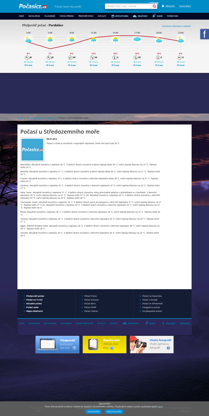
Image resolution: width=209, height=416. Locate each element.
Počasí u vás (172, 16)
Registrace (185, 6)
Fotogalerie (34, 323)
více (160, 406)
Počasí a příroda (67, 16)
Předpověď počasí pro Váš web (57, 344)
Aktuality (102, 16)
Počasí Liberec (91, 311)
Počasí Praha (90, 296)
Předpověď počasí (85, 16)
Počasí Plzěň (90, 307)
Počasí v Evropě (149, 299)
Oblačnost (143, 16)
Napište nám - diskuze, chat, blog (104, 344)
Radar (159, 16)
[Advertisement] (104, 93)
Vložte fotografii (152, 344)
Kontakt (114, 323)
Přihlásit (170, 6)
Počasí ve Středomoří (152, 303)
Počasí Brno (90, 303)
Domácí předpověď (84, 323)
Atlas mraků (49, 16)
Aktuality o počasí (35, 117)
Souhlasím (93, 411)
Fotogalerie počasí (151, 307)
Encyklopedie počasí (152, 311)
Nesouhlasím (114, 411)
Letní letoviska (121, 16)
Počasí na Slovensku (152, 296)
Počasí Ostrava (91, 299)
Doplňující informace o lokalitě (176, 26)
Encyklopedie (34, 16)
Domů (21, 16)
